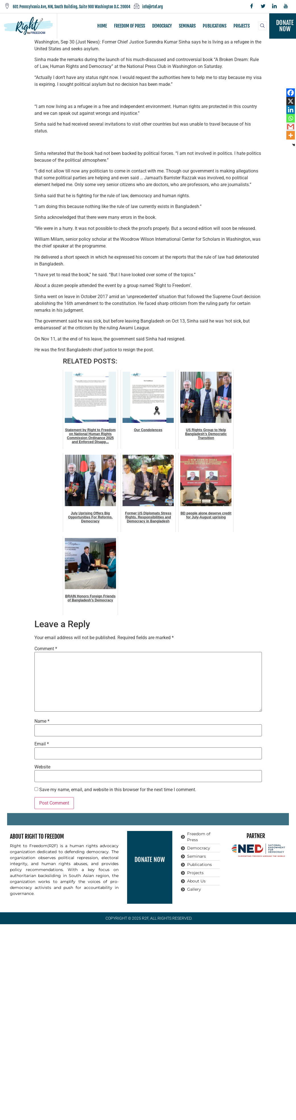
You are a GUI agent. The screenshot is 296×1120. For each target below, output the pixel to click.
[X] (290, 101)
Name (41, 721)
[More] (290, 135)
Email (41, 744)
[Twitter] (263, 6)
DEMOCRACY (162, 26)
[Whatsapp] (290, 118)
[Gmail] (290, 126)
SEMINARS (187, 26)
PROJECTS (241, 26)
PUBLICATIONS (214, 26)
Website (42, 767)
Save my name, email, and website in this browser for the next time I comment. (117, 789)
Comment (45, 649)
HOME (102, 26)
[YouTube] (285, 6)
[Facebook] (251, 6)
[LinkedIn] (274, 6)
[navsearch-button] (262, 26)
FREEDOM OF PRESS (129, 26)
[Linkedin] (290, 109)
